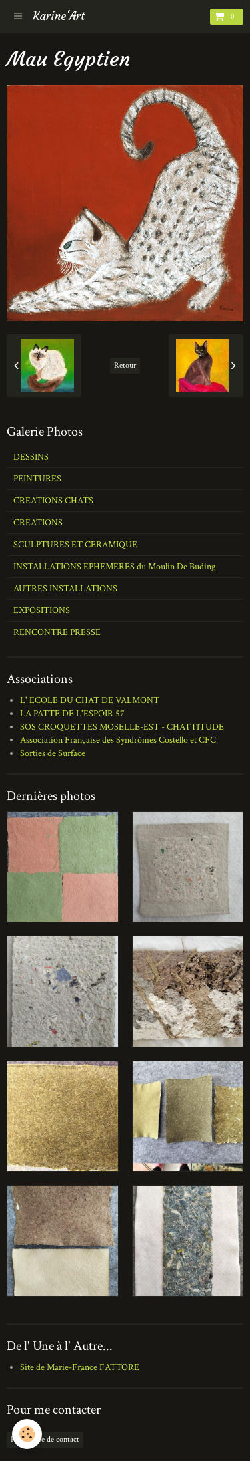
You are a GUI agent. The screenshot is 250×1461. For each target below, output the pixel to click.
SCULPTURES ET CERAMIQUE (75, 545)
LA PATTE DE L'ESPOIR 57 (72, 714)
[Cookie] (27, 1434)
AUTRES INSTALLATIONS (65, 589)
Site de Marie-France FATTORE (79, 1367)
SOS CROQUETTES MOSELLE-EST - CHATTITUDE (122, 727)
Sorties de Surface (52, 753)
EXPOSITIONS (41, 610)
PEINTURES (37, 479)
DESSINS (31, 457)
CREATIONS (38, 523)
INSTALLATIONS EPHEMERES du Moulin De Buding (114, 567)
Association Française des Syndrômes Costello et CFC (118, 740)
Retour (125, 365)
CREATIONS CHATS (53, 501)
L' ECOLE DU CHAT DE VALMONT (89, 700)
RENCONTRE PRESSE (57, 632)
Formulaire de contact (45, 1439)
